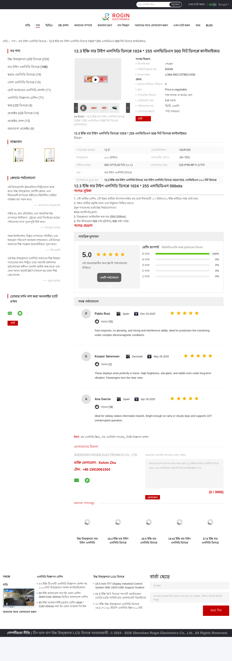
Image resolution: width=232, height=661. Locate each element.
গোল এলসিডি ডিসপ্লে (21, 82)
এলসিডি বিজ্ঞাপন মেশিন (23, 98)
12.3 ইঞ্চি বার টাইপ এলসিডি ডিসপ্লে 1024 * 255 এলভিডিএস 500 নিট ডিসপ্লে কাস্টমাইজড (99, 120)
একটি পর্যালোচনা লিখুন (109, 279)
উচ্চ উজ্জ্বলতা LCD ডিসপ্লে (24, 59)
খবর (198, 25)
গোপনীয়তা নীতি (18, 633)
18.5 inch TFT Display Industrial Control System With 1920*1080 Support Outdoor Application (119, 586)
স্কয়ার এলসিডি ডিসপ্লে (21, 74)
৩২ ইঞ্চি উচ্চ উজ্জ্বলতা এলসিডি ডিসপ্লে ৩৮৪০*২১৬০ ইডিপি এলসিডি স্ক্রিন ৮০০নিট (118, 605)
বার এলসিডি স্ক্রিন (90, 436)
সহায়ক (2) (106, 364)
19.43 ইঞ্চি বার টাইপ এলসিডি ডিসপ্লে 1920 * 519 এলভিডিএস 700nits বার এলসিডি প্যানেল (179, 540)
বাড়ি (27, 25)
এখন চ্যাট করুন (196, 4)
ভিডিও (49, 25)
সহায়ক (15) (107, 321)
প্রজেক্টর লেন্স (16, 121)
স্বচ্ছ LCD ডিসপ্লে (18, 105)
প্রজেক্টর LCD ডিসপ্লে (20, 113)
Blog (209, 25)
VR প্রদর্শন (63, 25)
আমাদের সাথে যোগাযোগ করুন (151, 25)
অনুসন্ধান (175, 4)
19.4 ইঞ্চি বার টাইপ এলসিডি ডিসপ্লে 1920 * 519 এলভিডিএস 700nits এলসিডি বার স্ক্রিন (118, 540)
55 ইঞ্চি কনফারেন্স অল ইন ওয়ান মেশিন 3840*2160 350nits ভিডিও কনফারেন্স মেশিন (63, 595)
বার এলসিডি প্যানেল (113, 436)
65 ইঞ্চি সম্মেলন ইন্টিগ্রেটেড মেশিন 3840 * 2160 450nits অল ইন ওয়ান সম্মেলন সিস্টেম (62, 604)
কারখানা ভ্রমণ (105, 25)
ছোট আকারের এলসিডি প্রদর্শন (26, 90)
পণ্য (38, 25)
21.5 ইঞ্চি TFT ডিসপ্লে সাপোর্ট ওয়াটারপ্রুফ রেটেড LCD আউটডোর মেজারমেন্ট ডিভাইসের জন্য (120, 596)
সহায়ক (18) (107, 407)
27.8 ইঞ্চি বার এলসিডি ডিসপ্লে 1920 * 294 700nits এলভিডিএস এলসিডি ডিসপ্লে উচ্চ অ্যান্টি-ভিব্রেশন (210, 540)
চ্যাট (140, 118)
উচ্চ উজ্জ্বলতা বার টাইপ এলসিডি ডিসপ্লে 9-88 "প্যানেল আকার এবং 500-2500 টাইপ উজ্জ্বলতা (87, 540)
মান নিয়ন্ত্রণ (123, 25)
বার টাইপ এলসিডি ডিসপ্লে (32, 41)
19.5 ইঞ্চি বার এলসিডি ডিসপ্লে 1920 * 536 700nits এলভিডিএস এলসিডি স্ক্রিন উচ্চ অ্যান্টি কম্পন (148, 540)
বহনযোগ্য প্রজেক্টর (19, 128)
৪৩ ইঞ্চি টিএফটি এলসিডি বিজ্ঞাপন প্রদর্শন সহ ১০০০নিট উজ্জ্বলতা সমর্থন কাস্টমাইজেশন (63, 585)
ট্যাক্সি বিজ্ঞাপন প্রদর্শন (137, 436)
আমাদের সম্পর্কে (83, 25)
